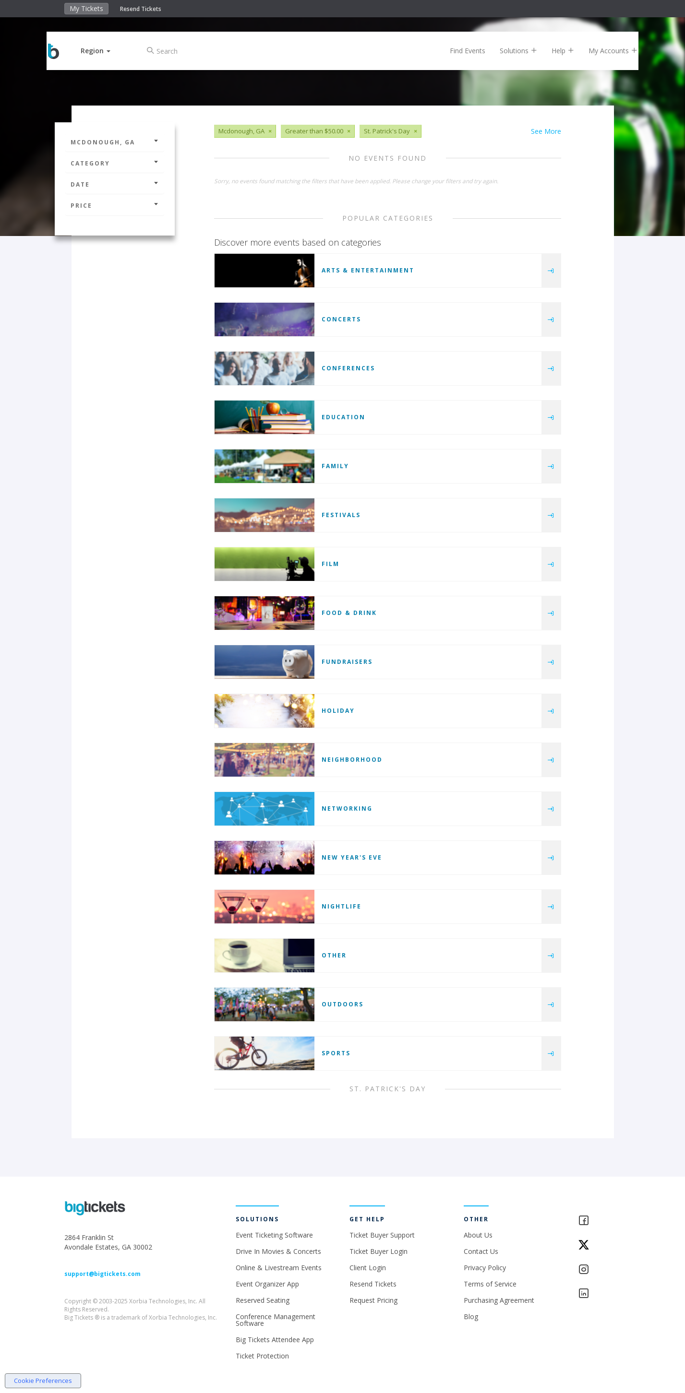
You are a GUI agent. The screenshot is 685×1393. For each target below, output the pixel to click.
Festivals (341, 515)
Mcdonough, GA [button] (115, 142)
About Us (478, 1235)
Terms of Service (490, 1283)
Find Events (459, 50)
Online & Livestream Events (279, 1267)
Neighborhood (352, 760)
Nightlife (341, 906)
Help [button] (554, 50)
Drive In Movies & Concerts (278, 1251)
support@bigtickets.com (102, 1274)
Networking (347, 808)
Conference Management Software (275, 1320)
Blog (471, 1316)
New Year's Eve (352, 857)
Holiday (338, 711)
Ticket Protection (262, 1355)
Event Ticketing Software (274, 1235)
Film (330, 564)
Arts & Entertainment (368, 270)
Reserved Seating (262, 1300)
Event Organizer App (267, 1283)
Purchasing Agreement (499, 1300)
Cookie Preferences (43, 1380)
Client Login (367, 1267)
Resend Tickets (140, 9)
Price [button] (115, 205)
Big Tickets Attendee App (275, 1339)
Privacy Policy (485, 1267)
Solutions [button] (510, 50)
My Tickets (86, 8)
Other (334, 955)
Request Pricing (373, 1300)
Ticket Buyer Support (382, 1235)
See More (546, 131)
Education (343, 417)
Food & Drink (349, 613)
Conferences (348, 368)
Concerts (341, 319)
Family (335, 466)
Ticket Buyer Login (378, 1251)
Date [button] (115, 184)
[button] (104, 50)
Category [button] (115, 163)
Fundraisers (347, 662)
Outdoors (342, 1004)
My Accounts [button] (604, 50)
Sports (336, 1053)
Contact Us (481, 1251)
